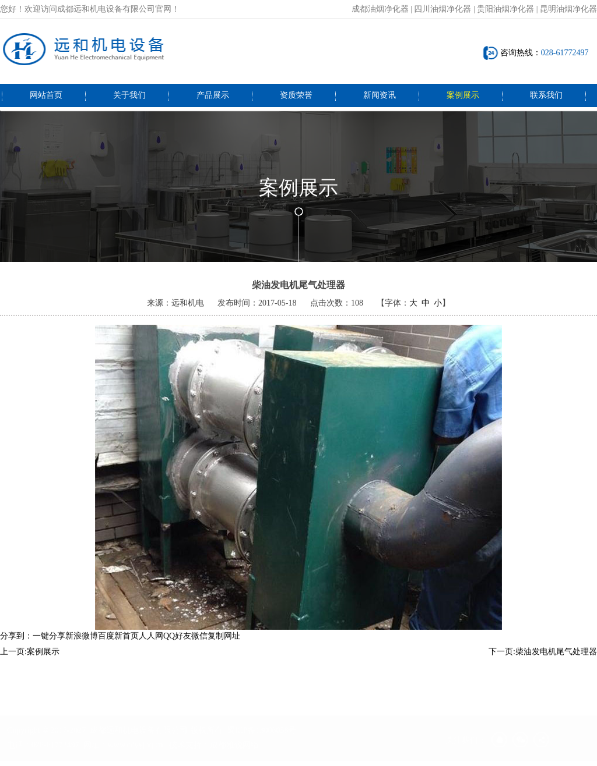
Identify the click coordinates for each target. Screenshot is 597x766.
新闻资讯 (379, 95)
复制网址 (224, 643)
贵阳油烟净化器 (505, 9)
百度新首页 (118, 643)
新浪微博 (81, 643)
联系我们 (546, 95)
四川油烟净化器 (442, 9)
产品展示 (212, 95)
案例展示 (463, 95)
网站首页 (46, 95)
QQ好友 (177, 643)
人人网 (151, 643)
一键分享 (49, 643)
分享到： (16, 643)
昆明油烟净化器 (568, 9)
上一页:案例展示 (29, 659)
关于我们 (129, 95)
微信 (199, 643)
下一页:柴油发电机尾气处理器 (543, 659)
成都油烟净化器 (380, 9)
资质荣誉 (296, 95)
